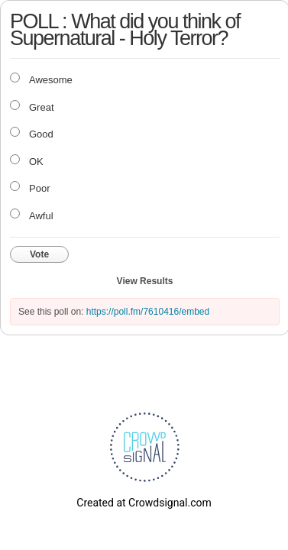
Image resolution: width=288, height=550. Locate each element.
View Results (145, 281)
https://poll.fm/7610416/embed (147, 311)
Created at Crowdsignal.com (143, 503)
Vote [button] (39, 254)
